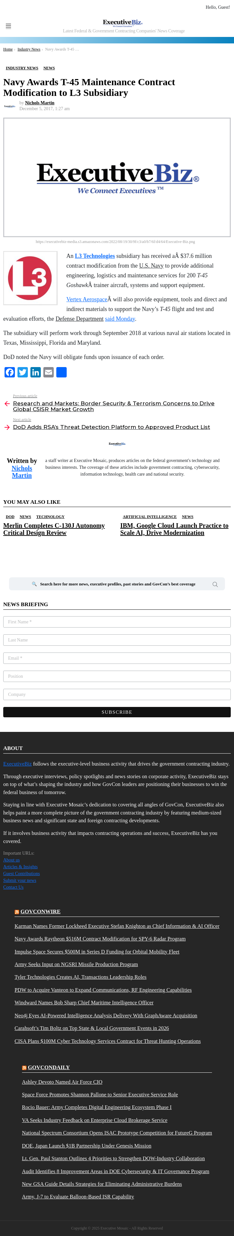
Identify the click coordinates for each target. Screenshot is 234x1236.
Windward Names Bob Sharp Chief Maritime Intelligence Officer (84, 1003)
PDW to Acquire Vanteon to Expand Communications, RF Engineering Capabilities (103, 990)
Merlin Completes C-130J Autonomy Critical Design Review (54, 529)
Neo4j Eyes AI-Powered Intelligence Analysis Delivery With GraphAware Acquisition (106, 1016)
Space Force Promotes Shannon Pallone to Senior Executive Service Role (100, 1095)
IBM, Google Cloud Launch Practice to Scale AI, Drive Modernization (174, 529)
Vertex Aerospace (86, 299)
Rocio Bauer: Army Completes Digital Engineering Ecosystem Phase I (97, 1107)
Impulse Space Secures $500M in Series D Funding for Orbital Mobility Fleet (97, 952)
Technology (50, 516)
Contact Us (13, 887)
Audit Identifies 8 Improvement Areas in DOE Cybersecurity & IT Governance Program (115, 1171)
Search (215, 585)
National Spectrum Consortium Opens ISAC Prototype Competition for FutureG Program (117, 1133)
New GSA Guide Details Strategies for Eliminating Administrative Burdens (102, 1184)
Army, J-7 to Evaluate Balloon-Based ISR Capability (78, 1197)
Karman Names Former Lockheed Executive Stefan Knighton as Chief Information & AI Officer (117, 926)
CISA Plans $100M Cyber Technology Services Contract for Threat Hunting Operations (108, 1041)
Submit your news (19, 880)
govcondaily (49, 1067)
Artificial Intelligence (150, 516)
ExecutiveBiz (17, 764)
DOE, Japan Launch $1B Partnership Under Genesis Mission (86, 1146)
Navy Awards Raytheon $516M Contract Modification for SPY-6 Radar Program (100, 939)
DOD (10, 516)
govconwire (40, 911)
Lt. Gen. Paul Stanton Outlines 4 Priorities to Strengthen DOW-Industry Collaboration (113, 1158)
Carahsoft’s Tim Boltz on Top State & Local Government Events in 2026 (92, 1028)
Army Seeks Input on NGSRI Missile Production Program (76, 964)
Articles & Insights (20, 866)
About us (11, 860)
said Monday (120, 319)
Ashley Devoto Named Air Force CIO (62, 1082)
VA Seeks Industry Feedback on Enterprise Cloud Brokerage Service (94, 1120)
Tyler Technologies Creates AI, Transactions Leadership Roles (81, 977)
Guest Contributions (21, 873)
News (25, 516)
